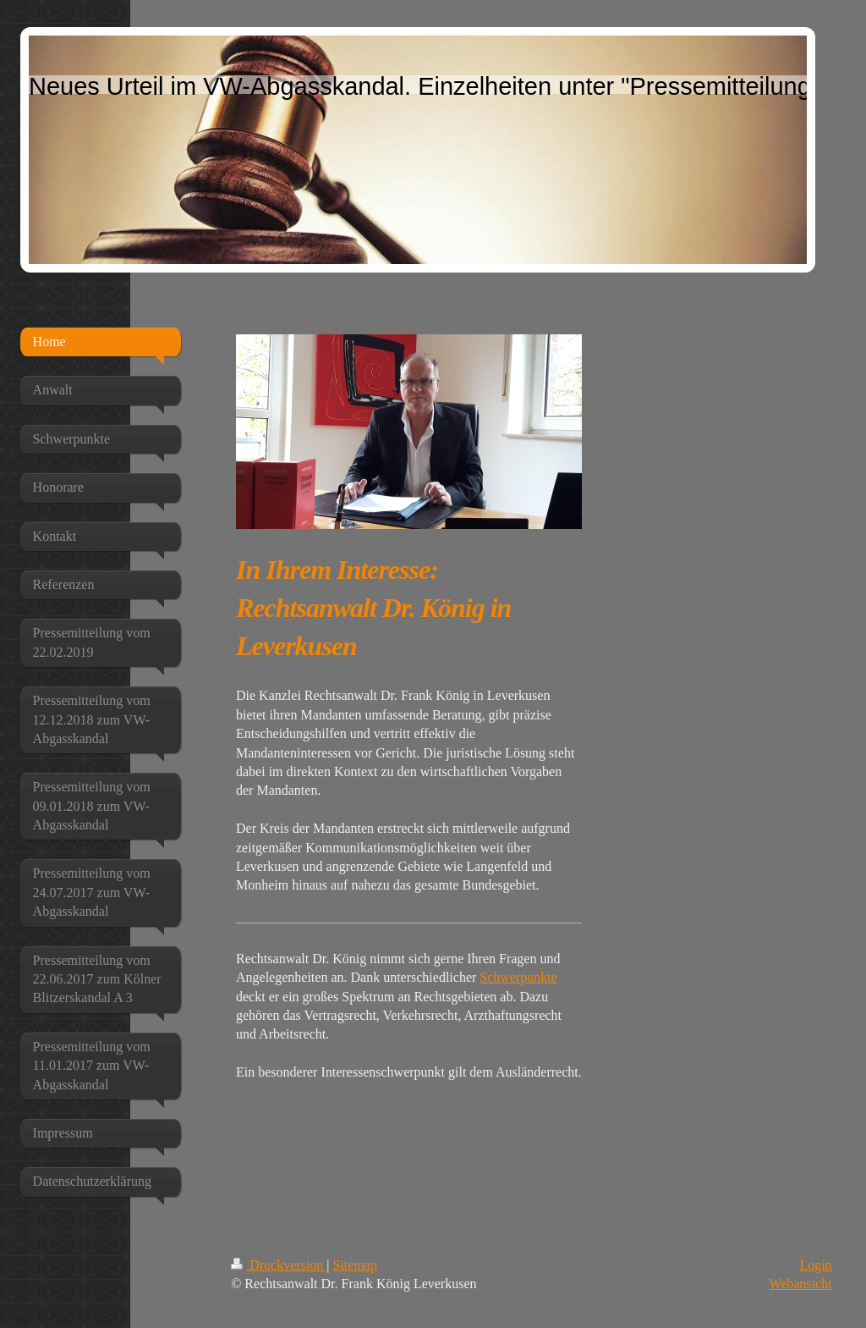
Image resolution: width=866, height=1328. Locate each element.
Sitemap (355, 1265)
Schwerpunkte (518, 977)
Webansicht (800, 1283)
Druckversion (278, 1265)
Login (815, 1265)
